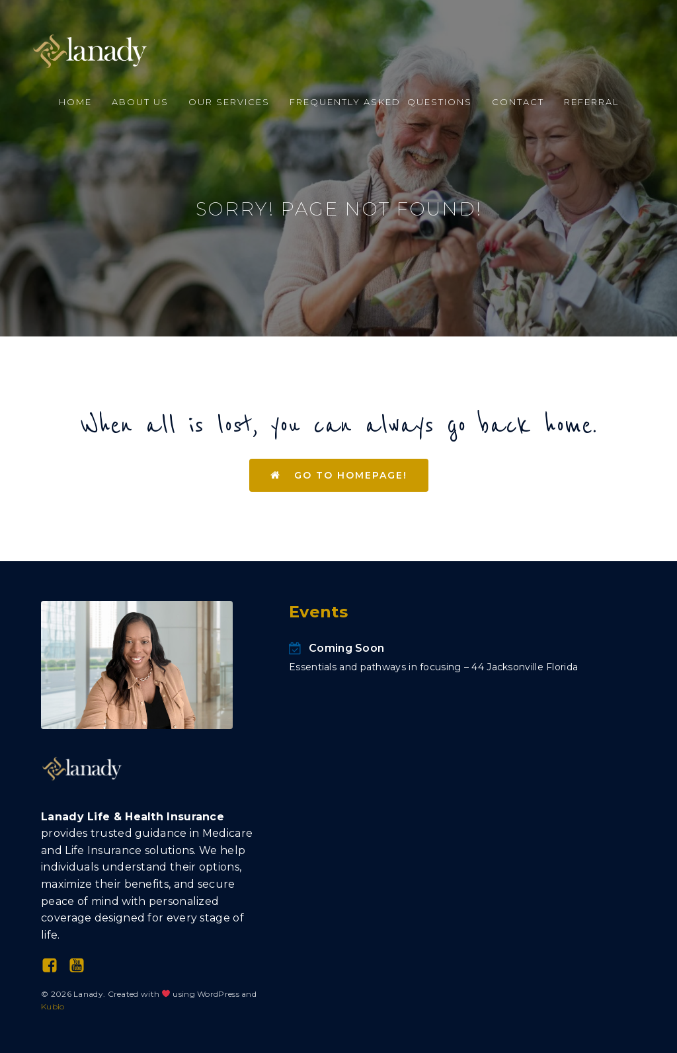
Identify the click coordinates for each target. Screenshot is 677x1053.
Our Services (229, 102)
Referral (591, 102)
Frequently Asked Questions (381, 102)
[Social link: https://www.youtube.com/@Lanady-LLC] (81, 965)
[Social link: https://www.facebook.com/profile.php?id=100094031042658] (54, 965)
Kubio (53, 1006)
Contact (518, 102)
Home (75, 102)
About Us (140, 102)
